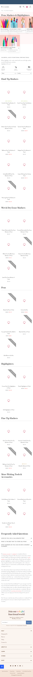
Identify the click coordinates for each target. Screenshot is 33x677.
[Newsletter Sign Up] (13, 622)
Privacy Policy (12, 671)
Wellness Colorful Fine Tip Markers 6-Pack (9, 465)
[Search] (23, 6)
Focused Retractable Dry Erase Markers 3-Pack (24, 231)
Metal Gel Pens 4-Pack (8, 310)
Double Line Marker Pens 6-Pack (8, 524)
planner (5, 554)
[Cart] (27, 6)
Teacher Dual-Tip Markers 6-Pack (24, 127)
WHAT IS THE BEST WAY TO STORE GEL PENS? (14, 541)
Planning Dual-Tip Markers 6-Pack (9, 198)
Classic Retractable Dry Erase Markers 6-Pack (9, 231)
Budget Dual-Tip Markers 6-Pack (24, 151)
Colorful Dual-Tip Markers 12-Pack (9, 104)
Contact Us (4, 642)
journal (8, 554)
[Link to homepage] (5, 6)
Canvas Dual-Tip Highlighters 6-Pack (8, 387)
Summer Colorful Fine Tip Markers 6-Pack (24, 441)
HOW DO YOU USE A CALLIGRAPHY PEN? (12, 538)
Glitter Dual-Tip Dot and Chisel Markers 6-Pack (8, 127)
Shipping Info (4, 634)
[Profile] (20, 6)
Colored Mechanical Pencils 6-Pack (24, 500)
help (2, 631)
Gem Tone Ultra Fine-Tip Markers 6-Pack (8, 441)
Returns (3, 637)
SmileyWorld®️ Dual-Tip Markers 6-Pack (8, 175)
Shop (2, 660)
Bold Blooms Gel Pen (9, 355)
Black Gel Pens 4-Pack (24, 332)
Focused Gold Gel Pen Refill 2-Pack (8, 332)
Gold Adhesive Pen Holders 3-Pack (9, 500)
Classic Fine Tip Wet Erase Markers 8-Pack (24, 254)
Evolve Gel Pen (24, 310)
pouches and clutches (16, 591)
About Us (4, 647)
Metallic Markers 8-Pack (24, 466)
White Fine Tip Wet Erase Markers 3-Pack (9, 254)
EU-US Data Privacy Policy (27, 671)
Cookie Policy (18, 671)
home (2, 10)
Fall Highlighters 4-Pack (8, 410)
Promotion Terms (12, 673)
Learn (3, 651)
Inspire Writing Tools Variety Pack (24, 175)
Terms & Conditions (19, 625)
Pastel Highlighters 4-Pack (24, 386)
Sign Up (29, 622)
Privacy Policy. (25, 625)
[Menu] (30, 6)
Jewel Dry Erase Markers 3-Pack (8, 278)
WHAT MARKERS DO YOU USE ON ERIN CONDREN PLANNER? (15, 545)
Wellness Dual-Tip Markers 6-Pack (9, 151)
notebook (14, 554)
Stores (3, 656)
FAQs (2, 639)
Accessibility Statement (20, 673)
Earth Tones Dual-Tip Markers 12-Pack (24, 104)
